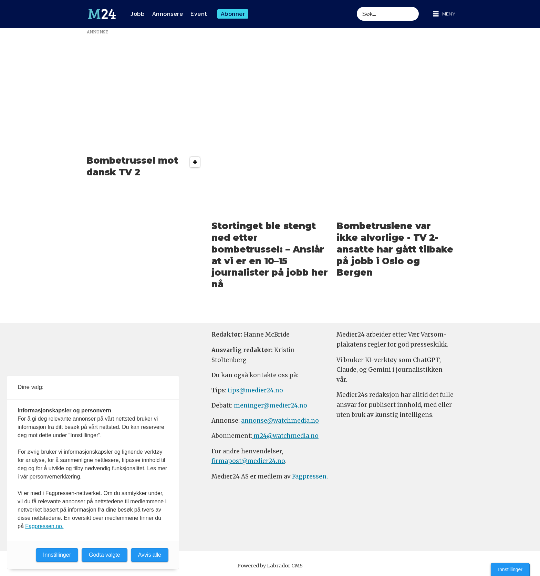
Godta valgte (104, 555)
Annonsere (167, 14)
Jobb (137, 14)
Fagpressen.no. (44, 526)
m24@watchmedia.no (285, 436)
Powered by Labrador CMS (270, 566)
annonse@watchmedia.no (280, 420)
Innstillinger (510, 569)
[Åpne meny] (444, 14)
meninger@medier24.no (270, 405)
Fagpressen (309, 476)
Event (198, 14)
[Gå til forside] (102, 14)
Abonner (233, 14)
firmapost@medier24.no (248, 461)
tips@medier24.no (255, 390)
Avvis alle (149, 555)
